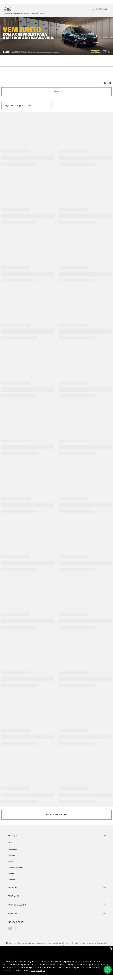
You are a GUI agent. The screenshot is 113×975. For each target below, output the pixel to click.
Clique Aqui (38, 970)
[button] (106, 81)
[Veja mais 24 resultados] (56, 815)
